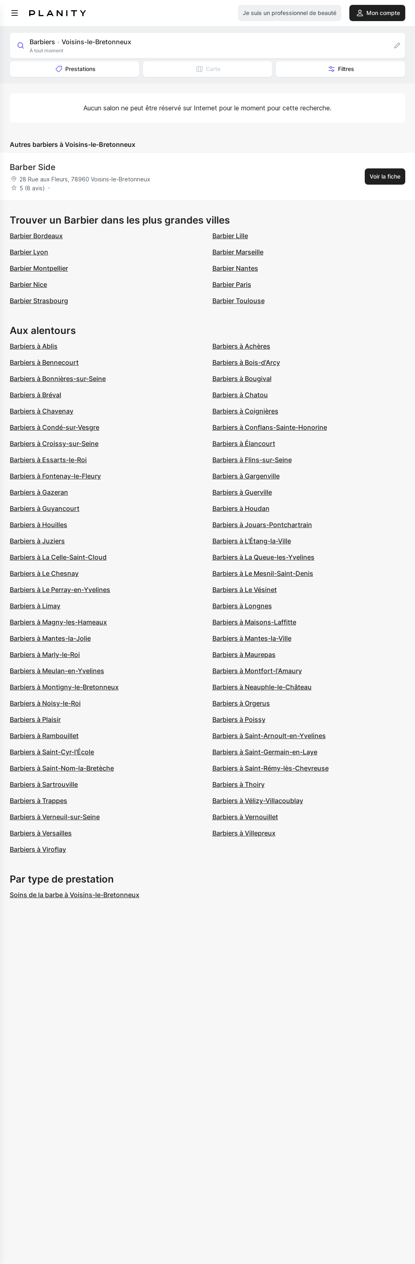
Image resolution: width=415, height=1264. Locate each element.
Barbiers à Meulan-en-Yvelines (57, 671)
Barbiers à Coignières (245, 411)
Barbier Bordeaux (36, 236)
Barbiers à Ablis (34, 346)
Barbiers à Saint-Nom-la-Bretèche (62, 768)
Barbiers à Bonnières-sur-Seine (58, 379)
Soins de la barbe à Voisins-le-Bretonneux (74, 895)
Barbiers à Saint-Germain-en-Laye (264, 752)
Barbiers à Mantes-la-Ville (251, 638)
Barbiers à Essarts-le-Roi (48, 460)
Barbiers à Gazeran (39, 492)
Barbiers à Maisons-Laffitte (254, 622)
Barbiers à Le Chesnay (44, 573)
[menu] (14, 13)
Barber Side (33, 167)
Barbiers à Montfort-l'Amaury (257, 671)
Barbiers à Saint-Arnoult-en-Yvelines (269, 736)
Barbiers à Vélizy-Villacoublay (257, 801)
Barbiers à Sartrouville (44, 784)
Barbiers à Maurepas (244, 654)
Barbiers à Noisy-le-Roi (45, 703)
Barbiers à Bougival (242, 379)
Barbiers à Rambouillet (44, 736)
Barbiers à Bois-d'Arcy (246, 362)
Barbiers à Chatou (240, 395)
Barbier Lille (230, 236)
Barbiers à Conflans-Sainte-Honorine (269, 427)
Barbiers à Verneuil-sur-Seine (55, 817)
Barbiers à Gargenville (246, 476)
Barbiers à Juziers (37, 541)
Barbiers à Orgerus (241, 703)
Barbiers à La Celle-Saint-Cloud (58, 557)
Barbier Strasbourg (39, 301)
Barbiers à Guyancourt (44, 508)
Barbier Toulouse (238, 301)
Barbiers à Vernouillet (245, 817)
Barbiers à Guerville (242, 492)
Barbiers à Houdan (241, 508)
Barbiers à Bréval (35, 395)
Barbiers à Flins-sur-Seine (252, 460)
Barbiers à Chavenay (41, 411)
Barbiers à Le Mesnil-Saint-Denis (262, 573)
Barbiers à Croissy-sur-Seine (54, 443)
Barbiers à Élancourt (243, 443)
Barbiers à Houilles (38, 525)
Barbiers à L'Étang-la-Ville (251, 541)
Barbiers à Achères (241, 346)
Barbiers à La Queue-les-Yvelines (263, 557)
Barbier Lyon (29, 252)
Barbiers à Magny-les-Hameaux (58, 622)
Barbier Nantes (235, 268)
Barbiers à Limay (35, 606)
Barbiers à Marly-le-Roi (45, 654)
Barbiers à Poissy (238, 719)
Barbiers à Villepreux (244, 833)
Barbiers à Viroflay (38, 849)
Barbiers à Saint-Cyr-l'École (52, 752)
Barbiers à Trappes (38, 801)
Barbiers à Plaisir (35, 719)
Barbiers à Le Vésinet (244, 590)
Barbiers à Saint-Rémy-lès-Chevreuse (270, 768)
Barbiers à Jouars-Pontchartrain (262, 525)
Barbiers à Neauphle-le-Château (262, 687)
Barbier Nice (28, 284)
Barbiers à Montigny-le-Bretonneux (64, 687)
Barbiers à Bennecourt (44, 362)
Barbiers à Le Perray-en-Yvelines (60, 590)
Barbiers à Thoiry (238, 784)
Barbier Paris (231, 284)
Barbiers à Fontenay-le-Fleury (55, 476)
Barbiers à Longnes (242, 606)
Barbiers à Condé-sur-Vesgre (54, 427)
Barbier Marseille (237, 252)
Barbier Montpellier (39, 268)
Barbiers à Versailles (41, 833)
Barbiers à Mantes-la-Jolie (50, 638)
